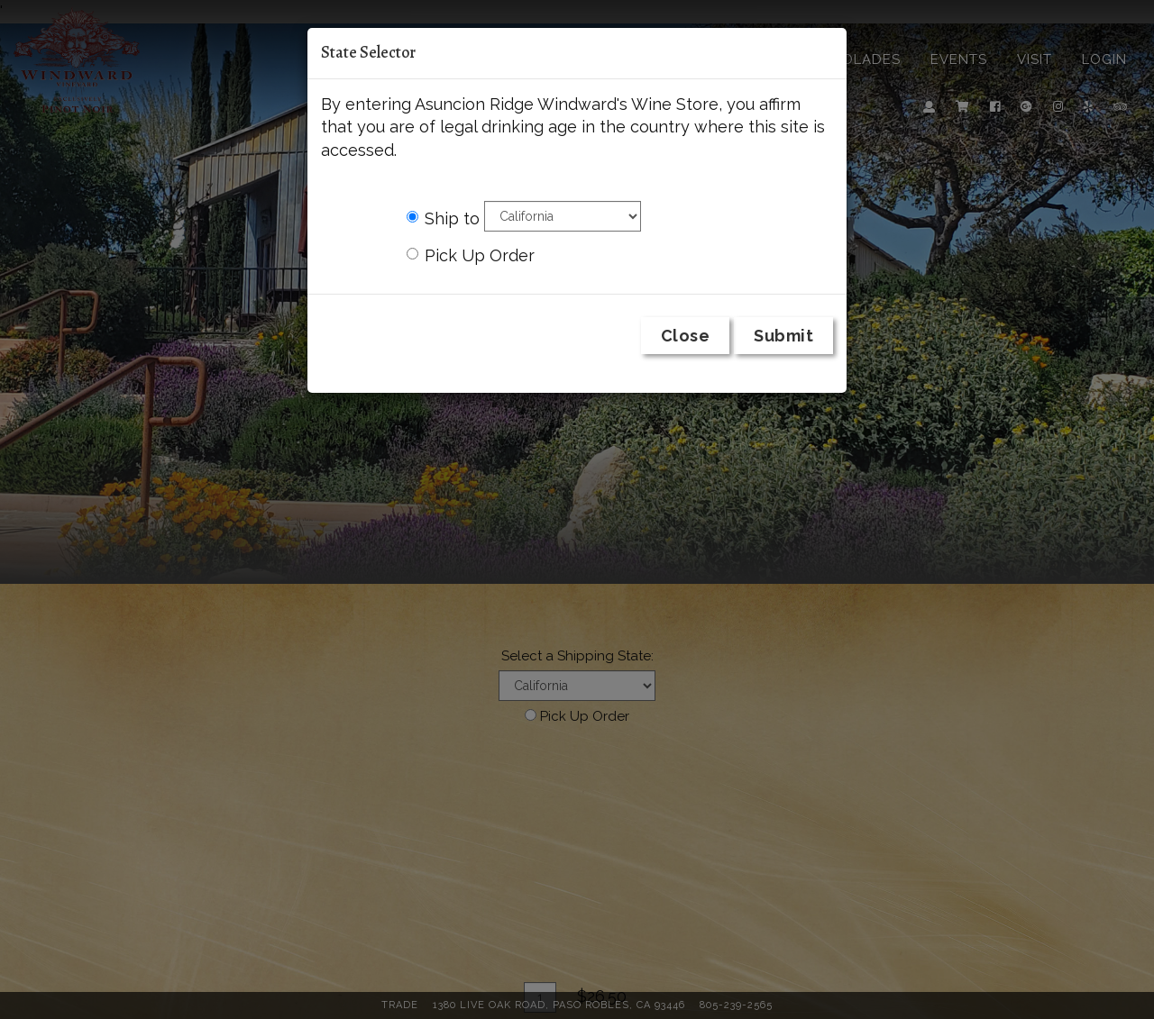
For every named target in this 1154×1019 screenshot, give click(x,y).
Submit (783, 335)
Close (685, 335)
